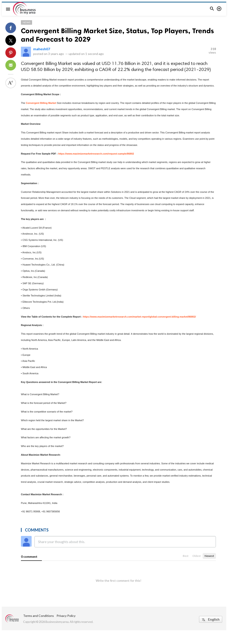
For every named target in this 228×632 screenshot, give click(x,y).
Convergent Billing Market (41, 103)
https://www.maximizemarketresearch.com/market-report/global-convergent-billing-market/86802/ (139, 316)
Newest (209, 556)
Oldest (196, 556)
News (26, 22)
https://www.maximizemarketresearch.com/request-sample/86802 (96, 153)
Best (185, 556)
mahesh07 (41, 49)
